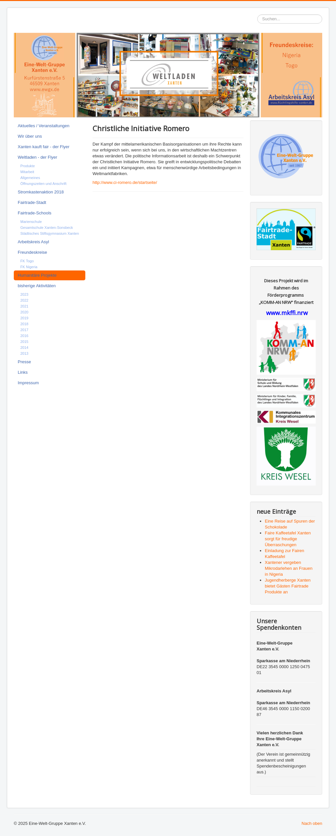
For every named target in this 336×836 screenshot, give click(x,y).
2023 (24, 294)
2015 (24, 342)
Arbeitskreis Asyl (33, 241)
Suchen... (257, 14)
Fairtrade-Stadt (32, 202)
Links (23, 372)
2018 (24, 324)
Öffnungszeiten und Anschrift (43, 184)
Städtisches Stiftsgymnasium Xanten (49, 233)
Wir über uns (30, 136)
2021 (24, 306)
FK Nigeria (28, 267)
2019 (24, 318)
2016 (24, 336)
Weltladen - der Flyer (37, 157)
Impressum (28, 382)
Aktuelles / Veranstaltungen (44, 125)
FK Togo (27, 261)
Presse (24, 361)
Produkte (27, 166)
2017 (24, 330)
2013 (24, 353)
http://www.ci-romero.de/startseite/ (125, 182)
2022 (24, 300)
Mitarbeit (27, 172)
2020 (24, 312)
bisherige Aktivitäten (37, 285)
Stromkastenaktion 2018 (41, 191)
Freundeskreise (32, 252)
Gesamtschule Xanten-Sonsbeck (46, 227)
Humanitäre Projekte (37, 275)
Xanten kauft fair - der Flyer (44, 146)
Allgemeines (30, 178)
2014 (24, 347)
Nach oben (312, 823)
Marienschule (31, 222)
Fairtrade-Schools (35, 212)
